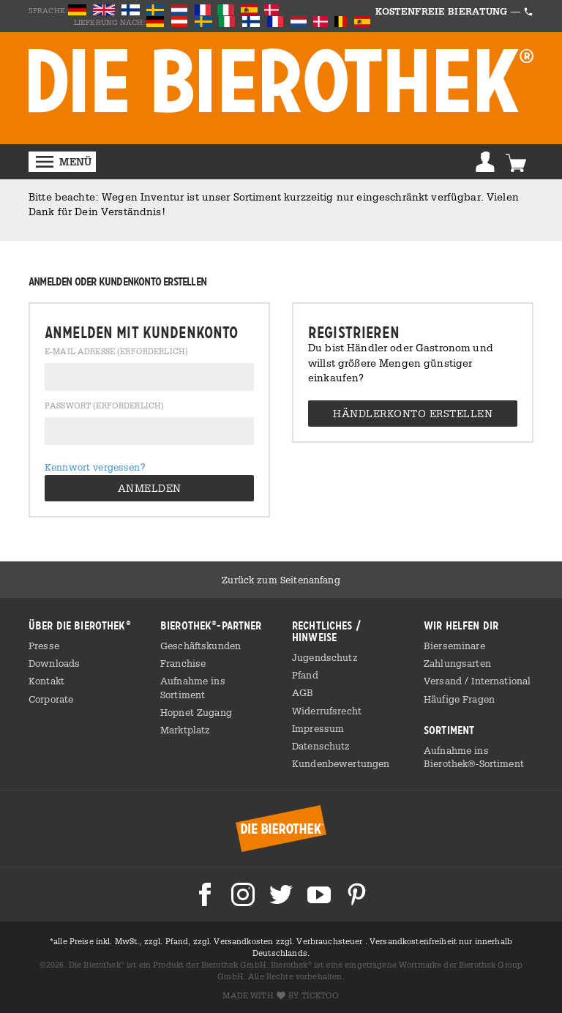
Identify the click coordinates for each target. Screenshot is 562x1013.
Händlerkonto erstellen (412, 413)
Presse (44, 645)
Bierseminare (454, 645)
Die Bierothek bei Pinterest (357, 894)
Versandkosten (244, 941)
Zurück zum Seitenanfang (281, 580)
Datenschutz (321, 746)
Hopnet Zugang (196, 712)
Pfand (305, 675)
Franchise (183, 663)
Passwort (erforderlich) (104, 406)
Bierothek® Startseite (281, 828)
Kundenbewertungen (340, 763)
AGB (302, 692)
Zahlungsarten (457, 663)
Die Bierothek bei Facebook (205, 894)
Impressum (318, 728)
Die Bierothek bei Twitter (281, 894)
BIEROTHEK (281, 81)
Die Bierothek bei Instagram (243, 894)
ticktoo (320, 995)
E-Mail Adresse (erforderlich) (116, 352)
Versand (444, 681)
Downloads (54, 663)
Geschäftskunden (200, 645)
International (501, 681)
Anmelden (485, 162)
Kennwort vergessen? (95, 467)
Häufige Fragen (459, 699)
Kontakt (46, 681)
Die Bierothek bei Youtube (319, 894)
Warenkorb (516, 162)
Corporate (51, 699)
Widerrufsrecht (326, 711)
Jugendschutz (325, 657)
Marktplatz (185, 730)
